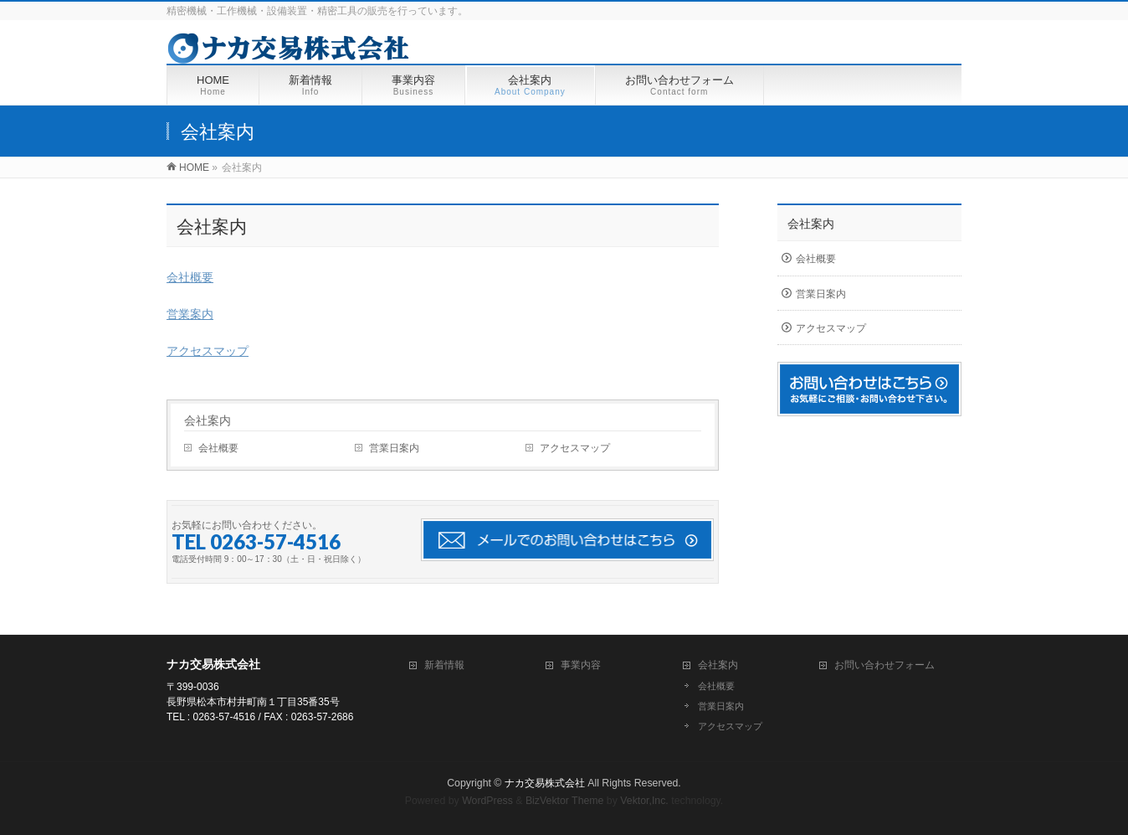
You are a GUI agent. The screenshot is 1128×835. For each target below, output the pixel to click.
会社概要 (190, 277)
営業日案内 (394, 448)
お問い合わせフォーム (884, 665)
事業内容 (581, 665)
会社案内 (207, 420)
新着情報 (444, 665)
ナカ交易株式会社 (545, 783)
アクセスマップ (208, 351)
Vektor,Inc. (644, 801)
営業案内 (190, 314)
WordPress (487, 801)
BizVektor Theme (565, 801)
